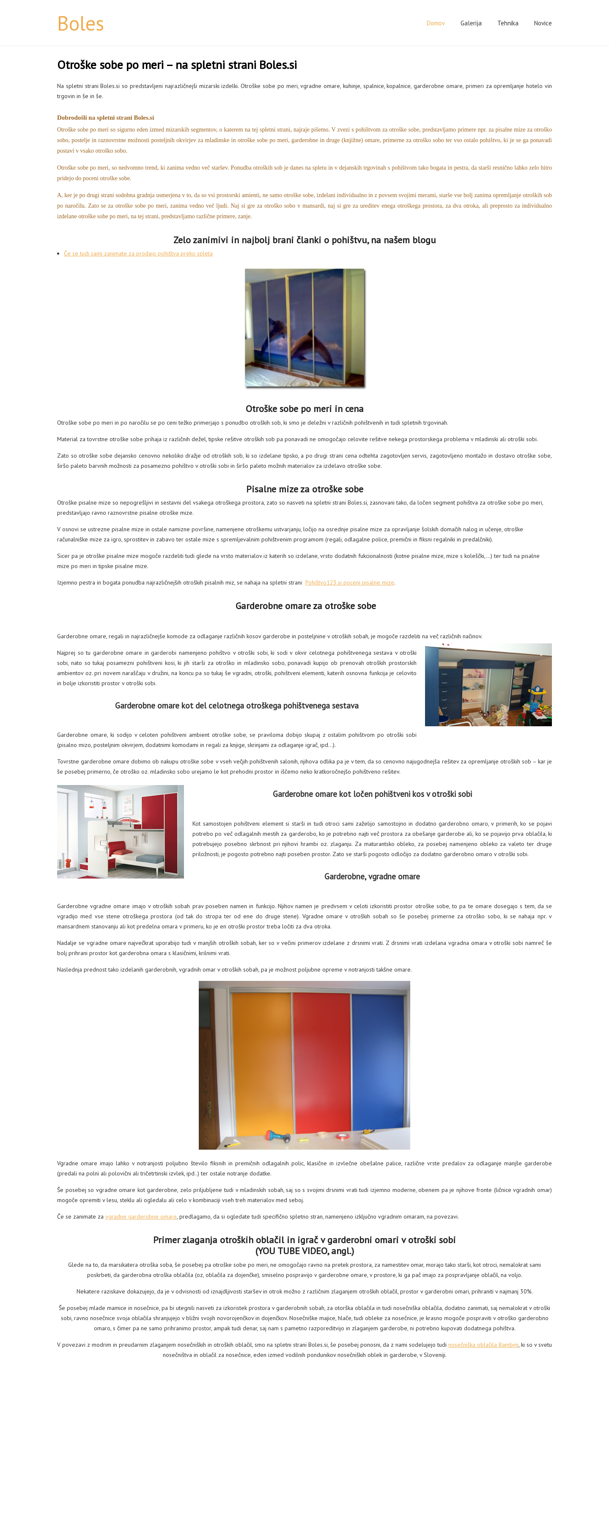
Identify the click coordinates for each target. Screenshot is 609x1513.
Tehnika (507, 23)
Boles (80, 23)
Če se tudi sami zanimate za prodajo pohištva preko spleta (138, 253)
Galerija (471, 23)
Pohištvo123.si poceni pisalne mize (349, 582)
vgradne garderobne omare (141, 1216)
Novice (543, 23)
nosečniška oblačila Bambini (483, 1344)
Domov (436, 23)
